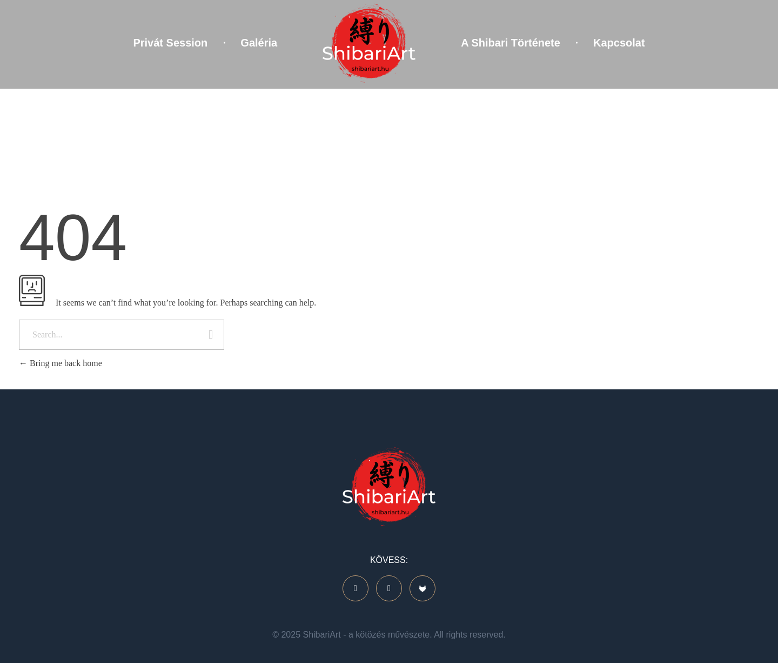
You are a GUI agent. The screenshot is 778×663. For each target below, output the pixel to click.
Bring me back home (60, 363)
